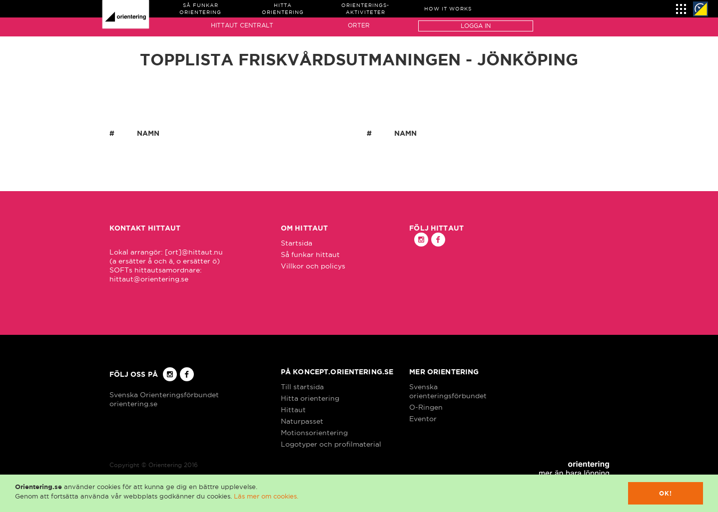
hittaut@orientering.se (148, 279)
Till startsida (302, 387)
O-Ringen (426, 407)
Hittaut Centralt (242, 25)
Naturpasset (302, 421)
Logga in (476, 25)
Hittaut (293, 410)
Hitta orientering (310, 398)
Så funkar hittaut (310, 254)
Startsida (296, 243)
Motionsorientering (314, 433)
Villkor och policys (313, 266)
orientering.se (133, 404)
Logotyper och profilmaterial (331, 444)
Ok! (666, 493)
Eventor (423, 419)
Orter (359, 25)
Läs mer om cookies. (266, 496)
